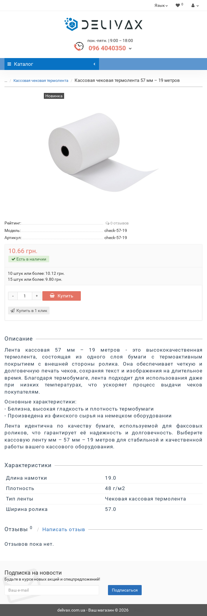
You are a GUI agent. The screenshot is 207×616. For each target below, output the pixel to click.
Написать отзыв (63, 529)
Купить (61, 296)
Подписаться (125, 590)
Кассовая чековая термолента (40, 80)
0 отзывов (117, 223)
